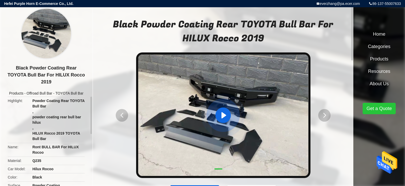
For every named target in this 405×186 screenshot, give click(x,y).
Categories (379, 46)
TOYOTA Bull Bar (69, 93)
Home (379, 34)
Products (16, 93)
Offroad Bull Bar (39, 93)
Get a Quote (379, 108)
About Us (379, 83)
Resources (379, 71)
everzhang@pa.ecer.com (340, 4)
